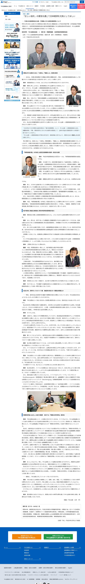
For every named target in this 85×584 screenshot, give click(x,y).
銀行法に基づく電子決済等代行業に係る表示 (15, 575)
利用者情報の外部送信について (66, 572)
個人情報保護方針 (26, 572)
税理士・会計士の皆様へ (30, 568)
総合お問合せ (45, 579)
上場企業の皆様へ (18, 568)
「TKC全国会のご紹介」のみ (57, 2)
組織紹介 (46, 547)
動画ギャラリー (59, 6)
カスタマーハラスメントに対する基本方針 (38, 575)
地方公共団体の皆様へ (60, 568)
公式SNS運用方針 (52, 572)
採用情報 (38, 579)
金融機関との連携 (69, 547)
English (65, 6)
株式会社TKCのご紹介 (20, 579)
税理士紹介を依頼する (73, 6)
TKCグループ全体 (44, 2)
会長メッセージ (29, 6)
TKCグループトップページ (71, 579)
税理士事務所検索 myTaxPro (56, 579)
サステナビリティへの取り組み (12, 572)
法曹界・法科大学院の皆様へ (46, 568)
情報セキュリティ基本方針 (39, 572)
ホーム (15, 6)
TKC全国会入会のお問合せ (81, 6)
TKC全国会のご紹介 (6, 6)
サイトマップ (54, 575)
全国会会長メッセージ (21, 10)
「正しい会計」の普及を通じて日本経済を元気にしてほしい (38, 10)
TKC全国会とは (28, 547)
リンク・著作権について (65, 575)
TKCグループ (4, 10)
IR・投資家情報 (30, 579)
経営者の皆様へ (8, 568)
